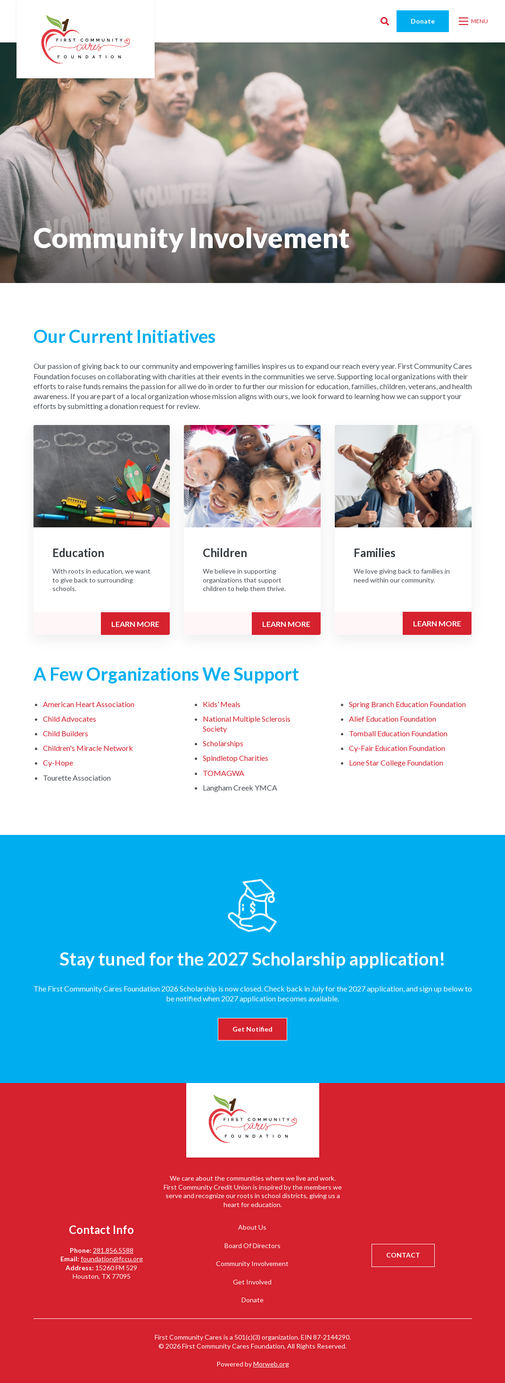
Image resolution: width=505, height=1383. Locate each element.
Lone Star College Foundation (396, 762)
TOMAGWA (223, 772)
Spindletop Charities (235, 757)
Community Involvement (252, 1263)
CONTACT (403, 1255)
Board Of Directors (252, 1245)
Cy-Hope (58, 762)
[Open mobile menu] (473, 21)
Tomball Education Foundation (398, 733)
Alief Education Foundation (392, 718)
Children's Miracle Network (88, 747)
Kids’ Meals (221, 704)
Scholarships (223, 743)
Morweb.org (271, 1364)
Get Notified (252, 1029)
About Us (252, 1227)
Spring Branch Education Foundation (407, 704)
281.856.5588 (113, 1250)
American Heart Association (88, 704)
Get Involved (252, 1282)
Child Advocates (69, 718)
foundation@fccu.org (112, 1259)
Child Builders (65, 733)
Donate (423, 21)
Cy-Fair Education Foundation (397, 747)
